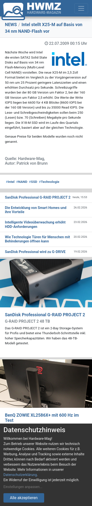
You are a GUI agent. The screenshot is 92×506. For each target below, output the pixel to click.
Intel (10, 182)
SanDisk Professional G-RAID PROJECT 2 (45, 314)
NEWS (11, 24)
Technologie (49, 182)
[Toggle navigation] (81, 8)
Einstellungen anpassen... (22, 487)
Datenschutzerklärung (20, 475)
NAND (21, 182)
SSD (33, 182)
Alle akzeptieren (24, 497)
